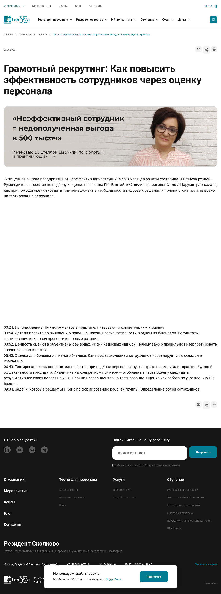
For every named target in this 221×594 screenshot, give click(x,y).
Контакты (91, 5)
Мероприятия (39, 5)
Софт (168, 19)
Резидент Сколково (31, 543)
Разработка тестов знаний (183, 505)
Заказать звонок (205, 564)
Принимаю (153, 576)
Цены (184, 19)
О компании (13, 6)
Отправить (200, 453)
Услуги (119, 479)
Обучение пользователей (182, 489)
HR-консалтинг (124, 19)
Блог (74, 5)
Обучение (150, 19)
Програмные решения (72, 497)
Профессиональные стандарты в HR (189, 520)
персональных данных (166, 465)
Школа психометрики (180, 512)
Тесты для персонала (55, 19)
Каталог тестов (68, 489)
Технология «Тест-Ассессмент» (185, 497)
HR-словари (174, 528)
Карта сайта (210, 583)
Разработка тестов (91, 19)
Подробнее (110, 579)
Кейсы (60, 5)
